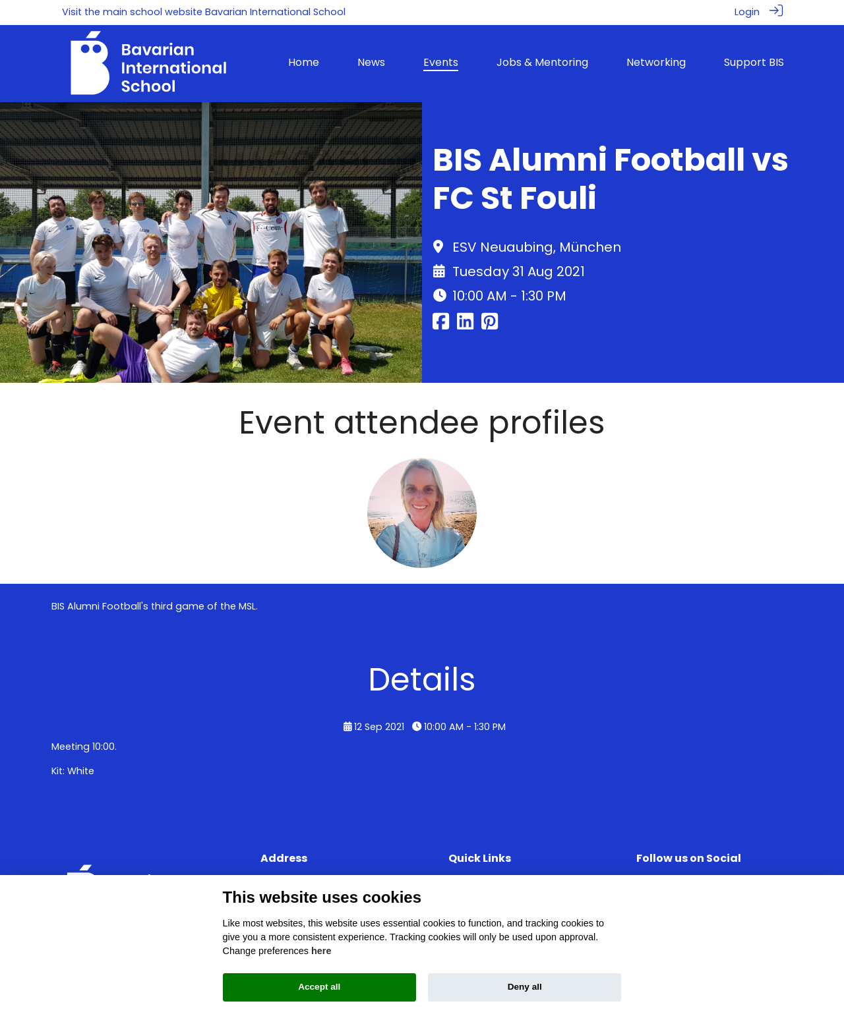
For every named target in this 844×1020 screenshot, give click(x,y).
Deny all (525, 987)
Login (747, 11)
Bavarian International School (275, 11)
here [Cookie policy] (321, 951)
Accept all (319, 987)
